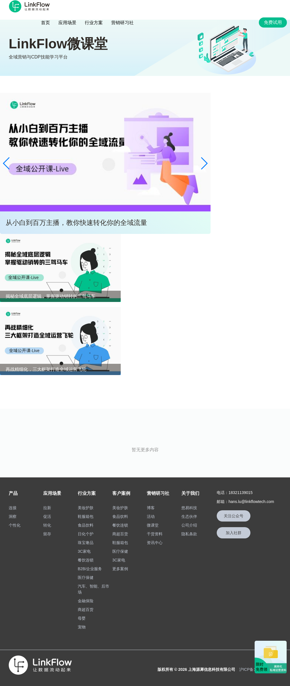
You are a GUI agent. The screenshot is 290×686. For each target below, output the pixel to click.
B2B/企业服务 (90, 569)
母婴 (82, 618)
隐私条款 (189, 534)
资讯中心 (155, 542)
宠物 (82, 627)
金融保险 (85, 601)
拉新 (47, 508)
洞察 (13, 516)
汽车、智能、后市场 (93, 589)
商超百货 (85, 609)
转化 (47, 525)
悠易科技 (189, 508)
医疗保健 (85, 577)
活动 (151, 516)
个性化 (14, 525)
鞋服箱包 (85, 516)
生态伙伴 (189, 516)
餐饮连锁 (85, 560)
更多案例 (120, 569)
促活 (47, 516)
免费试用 (273, 22)
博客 (151, 508)
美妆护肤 (85, 508)
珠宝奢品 (85, 542)
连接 (13, 508)
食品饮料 (85, 525)
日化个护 (85, 534)
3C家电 (84, 551)
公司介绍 (189, 525)
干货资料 (155, 534)
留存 (47, 534)
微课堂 (153, 525)
